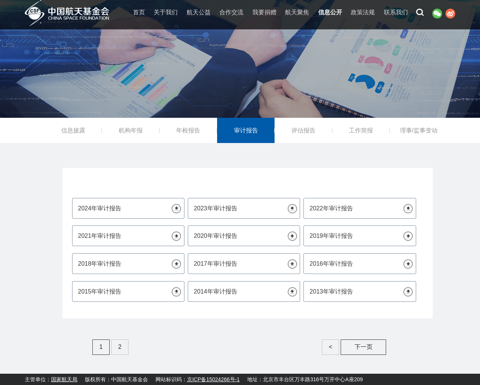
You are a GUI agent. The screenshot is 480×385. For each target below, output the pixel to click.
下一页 (364, 347)
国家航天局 (64, 379)
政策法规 (363, 12)
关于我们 (166, 12)
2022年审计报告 (331, 208)
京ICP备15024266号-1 (213, 379)
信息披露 (73, 130)
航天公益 (199, 12)
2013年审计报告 (331, 291)
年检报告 (188, 130)
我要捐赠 (264, 12)
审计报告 (246, 130)
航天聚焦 (297, 12)
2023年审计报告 (215, 208)
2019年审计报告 (331, 236)
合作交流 (231, 12)
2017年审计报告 (215, 263)
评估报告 (303, 130)
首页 (139, 12)
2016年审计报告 (331, 263)
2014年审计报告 (215, 291)
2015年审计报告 (100, 291)
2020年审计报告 (215, 236)
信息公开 (330, 12)
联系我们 (396, 12)
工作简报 (361, 130)
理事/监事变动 (419, 130)
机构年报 (131, 130)
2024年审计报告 (100, 208)
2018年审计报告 (100, 263)
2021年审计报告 (100, 236)
